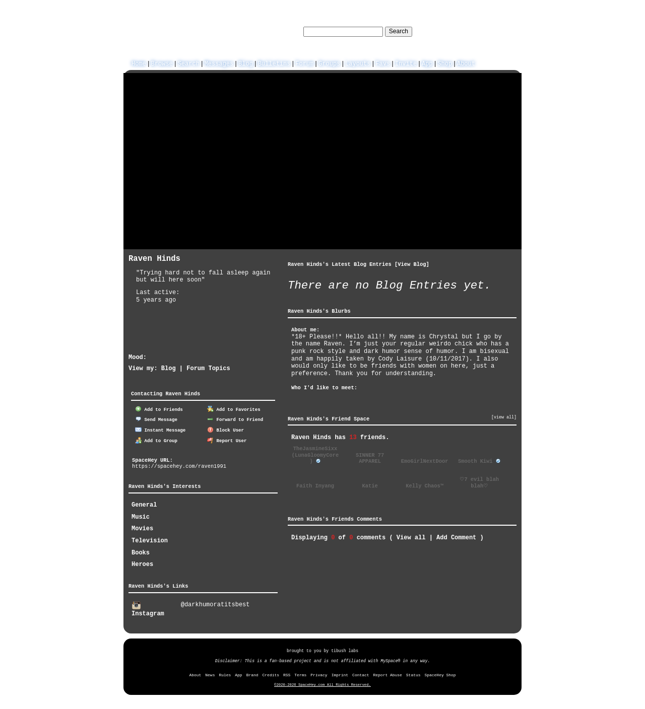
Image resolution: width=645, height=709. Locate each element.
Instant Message (160, 429)
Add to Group (156, 440)
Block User (225, 429)
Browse (162, 62)
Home (139, 62)
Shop (444, 62)
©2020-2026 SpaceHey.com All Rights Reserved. (322, 683)
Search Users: (278, 31)
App (427, 62)
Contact (360, 673)
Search (398, 31)
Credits (271, 673)
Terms (300, 673)
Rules (225, 673)
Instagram (148, 609)
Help (459, 31)
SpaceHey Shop (440, 673)
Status (413, 673)
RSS (286, 673)
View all (411, 537)
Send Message (156, 418)
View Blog (412, 263)
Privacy (318, 673)
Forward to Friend (235, 418)
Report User (227, 440)
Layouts (357, 62)
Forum (304, 62)
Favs (382, 62)
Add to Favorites (234, 408)
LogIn (481, 31)
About (466, 62)
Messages (219, 62)
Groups (329, 62)
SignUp (506, 31)
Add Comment (456, 537)
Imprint (340, 673)
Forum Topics (208, 368)
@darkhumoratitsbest (215, 604)
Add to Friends (159, 408)
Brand (252, 673)
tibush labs (344, 650)
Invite (406, 62)
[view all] (504, 416)
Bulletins (274, 62)
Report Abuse (387, 673)
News (210, 673)
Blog (245, 62)
